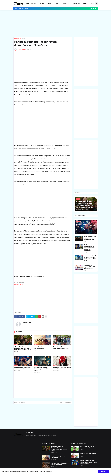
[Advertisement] (55, 24)
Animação (66, 3)
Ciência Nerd (26, 322)
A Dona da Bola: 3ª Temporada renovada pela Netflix (59, 463)
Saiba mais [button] (49, 471)
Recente (33, 3)
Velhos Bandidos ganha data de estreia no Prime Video (22, 368)
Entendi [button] (103, 471)
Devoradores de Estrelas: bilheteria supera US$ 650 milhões (41, 369)
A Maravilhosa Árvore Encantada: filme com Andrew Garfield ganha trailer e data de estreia (22, 349)
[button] (92, 3)
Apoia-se (21, 8)
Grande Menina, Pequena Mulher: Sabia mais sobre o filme (90, 267)
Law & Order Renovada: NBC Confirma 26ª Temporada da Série (90, 238)
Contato (26, 8)
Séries (50, 3)
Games (57, 3)
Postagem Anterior (20, 402)
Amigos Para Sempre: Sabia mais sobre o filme (41, 347)
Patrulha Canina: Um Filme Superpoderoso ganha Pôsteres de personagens (88, 462)
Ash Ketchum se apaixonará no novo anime (88, 454)
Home (27, 3)
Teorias (84, 3)
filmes (23, 38)
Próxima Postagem (65, 402)
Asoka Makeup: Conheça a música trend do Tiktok (87, 447)
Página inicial (17, 38)
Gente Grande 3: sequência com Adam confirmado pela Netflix (61, 347)
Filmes (42, 3)
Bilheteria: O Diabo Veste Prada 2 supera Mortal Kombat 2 (62, 368)
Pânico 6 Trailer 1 (19, 284)
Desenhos (76, 3)
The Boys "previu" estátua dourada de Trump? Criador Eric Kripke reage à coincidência (89, 247)
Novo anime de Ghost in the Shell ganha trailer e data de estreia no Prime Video (90, 258)
